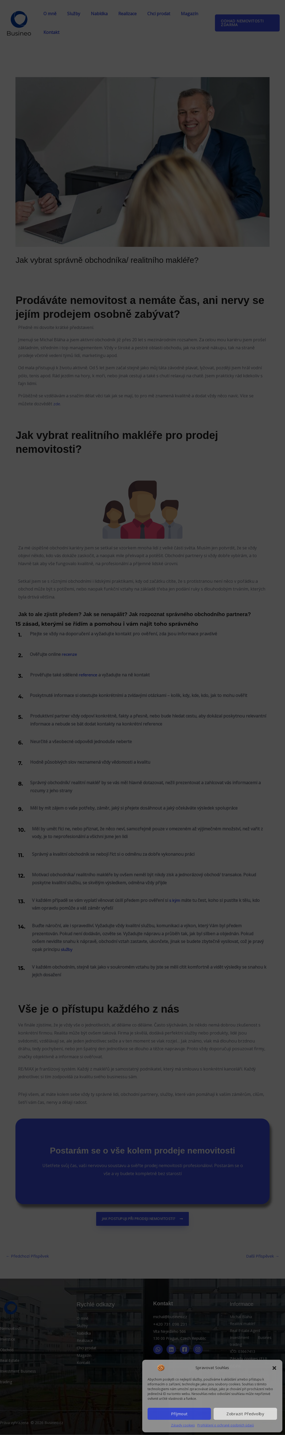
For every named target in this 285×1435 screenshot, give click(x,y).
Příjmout (179, 1413)
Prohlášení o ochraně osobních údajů (225, 1425)
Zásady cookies (183, 1425)
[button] (274, 1367)
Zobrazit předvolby (245, 1413)
